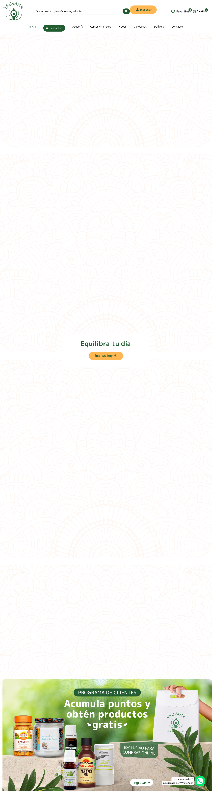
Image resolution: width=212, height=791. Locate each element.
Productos (54, 28)
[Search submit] (126, 11)
